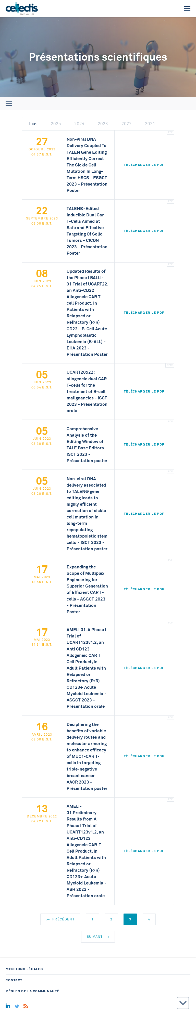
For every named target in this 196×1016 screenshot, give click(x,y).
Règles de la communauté (32, 991)
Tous (33, 123)
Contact (14, 980)
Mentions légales (24, 969)
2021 (150, 123)
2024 (79, 123)
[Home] (22, 8)
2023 (103, 123)
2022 (126, 123)
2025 (56, 123)
